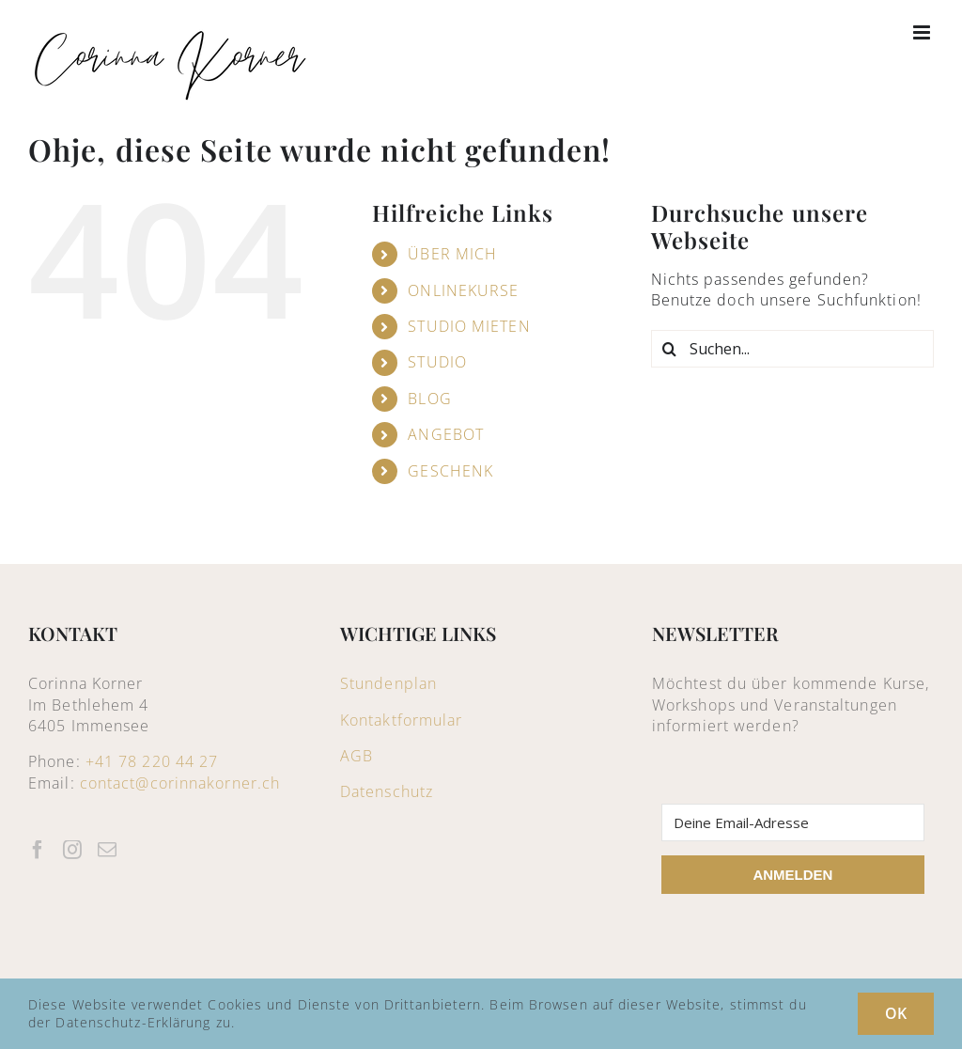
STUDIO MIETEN (469, 326)
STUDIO (437, 362)
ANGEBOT (446, 434)
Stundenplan (388, 683)
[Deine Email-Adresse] (792, 822)
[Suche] (670, 349)
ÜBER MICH (452, 253)
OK (896, 1013)
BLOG (429, 398)
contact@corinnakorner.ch (180, 783)
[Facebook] (38, 849)
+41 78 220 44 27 (152, 761)
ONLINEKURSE (463, 290)
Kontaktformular (401, 720)
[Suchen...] (792, 349)
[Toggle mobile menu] (923, 32)
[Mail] (107, 849)
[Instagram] (73, 849)
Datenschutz (386, 791)
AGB (356, 755)
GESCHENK (450, 471)
